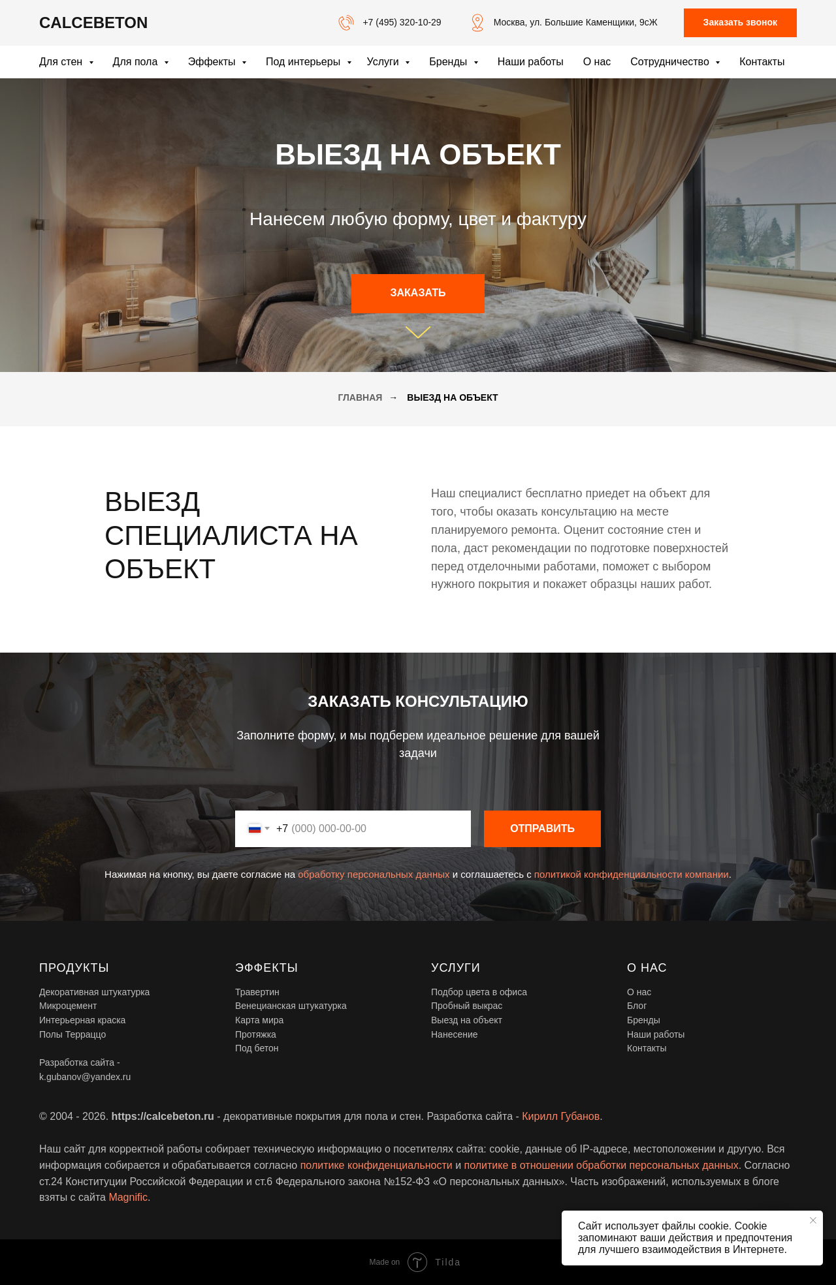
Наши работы (531, 61)
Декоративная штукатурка (94, 992)
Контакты (761, 61)
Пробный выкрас (466, 1005)
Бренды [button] (449, 61)
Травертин (257, 992)
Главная (360, 397)
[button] (740, 23)
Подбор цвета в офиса (479, 992)
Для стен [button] (62, 61)
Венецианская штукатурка (291, 1005)
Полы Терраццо (72, 1034)
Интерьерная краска (82, 1020)
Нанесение (454, 1034)
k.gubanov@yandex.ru (85, 1077)
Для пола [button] (137, 61)
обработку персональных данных (373, 874)
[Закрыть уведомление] (813, 1220)
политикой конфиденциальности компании (631, 874)
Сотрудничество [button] (671, 61)
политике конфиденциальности (376, 1165)
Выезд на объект (466, 1020)
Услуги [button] (384, 61)
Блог (637, 1005)
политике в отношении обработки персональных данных (601, 1165)
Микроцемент (68, 1005)
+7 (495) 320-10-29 (401, 22)
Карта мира (259, 1020)
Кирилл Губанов (561, 1116)
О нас (597, 61)
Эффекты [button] (213, 61)
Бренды (643, 1020)
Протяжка (255, 1034)
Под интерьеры (305, 61)
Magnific (128, 1197)
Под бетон (257, 1048)
